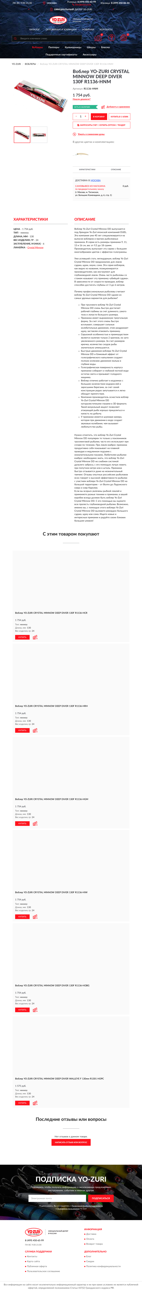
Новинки (88, 30)
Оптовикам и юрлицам (61, 30)
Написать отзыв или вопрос (71, 1141)
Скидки (90, 1260)
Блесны (105, 47)
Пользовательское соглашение (43, 1270)
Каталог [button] (34, 30)
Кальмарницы (73, 47)
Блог (88, 1255)
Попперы (53, 47)
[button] (81, 4)
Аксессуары (89, 54)
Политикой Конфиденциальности (87, 1205)
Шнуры (91, 47)
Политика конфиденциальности (103, 1265)
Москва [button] (96, 180)
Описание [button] (116, 169)
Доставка (91, 1233)
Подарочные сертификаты (61, 54)
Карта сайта (33, 1260)
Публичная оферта (37, 1265)
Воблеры (37, 47)
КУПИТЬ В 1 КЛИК (119, 117)
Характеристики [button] (87, 169)
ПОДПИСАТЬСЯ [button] (101, 1197)
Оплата (90, 1238)
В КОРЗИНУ (99, 117)
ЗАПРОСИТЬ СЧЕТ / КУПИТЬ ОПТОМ (101, 125)
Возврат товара (94, 1243)
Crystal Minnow (35, 247)
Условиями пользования (68, 1207)
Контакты (106, 30)
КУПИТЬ (22, 637)
